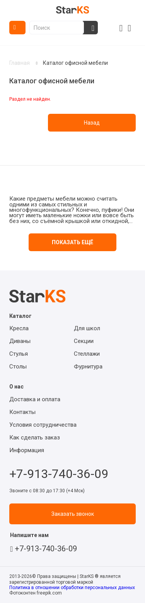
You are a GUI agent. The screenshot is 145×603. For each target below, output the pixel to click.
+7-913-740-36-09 (58, 471)
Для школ (87, 328)
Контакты (22, 412)
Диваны (20, 341)
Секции (84, 341)
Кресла (19, 328)
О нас (16, 386)
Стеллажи (87, 353)
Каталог (17, 27)
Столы (18, 366)
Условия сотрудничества (43, 424)
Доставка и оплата (34, 399)
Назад (92, 123)
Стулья (18, 353)
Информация (26, 450)
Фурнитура (88, 366)
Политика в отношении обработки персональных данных (72, 587)
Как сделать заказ (34, 437)
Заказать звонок (72, 514)
